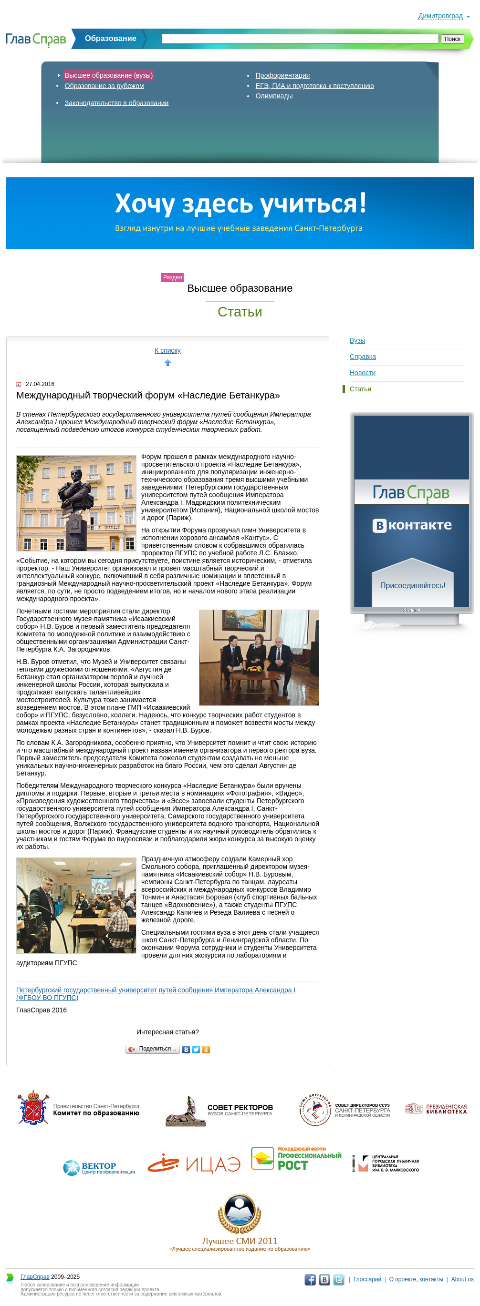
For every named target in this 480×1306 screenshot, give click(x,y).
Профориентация (283, 75)
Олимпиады (274, 96)
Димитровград (440, 16)
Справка (363, 356)
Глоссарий (367, 1279)
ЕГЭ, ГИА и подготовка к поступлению (315, 85)
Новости (363, 373)
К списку (168, 350)
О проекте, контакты (416, 1279)
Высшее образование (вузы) (109, 75)
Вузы (357, 340)
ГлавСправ (35, 1277)
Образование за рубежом (104, 85)
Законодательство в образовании (117, 102)
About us (462, 1279)
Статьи (360, 389)
